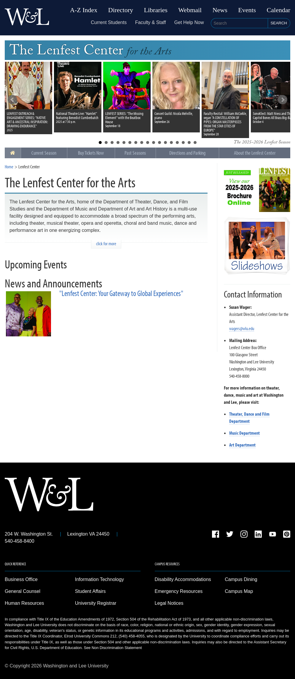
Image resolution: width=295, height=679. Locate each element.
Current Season (43, 152)
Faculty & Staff (150, 22)
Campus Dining (241, 579)
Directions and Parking (187, 152)
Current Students (109, 22)
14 (177, 142)
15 (183, 142)
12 (165, 142)
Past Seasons (135, 152)
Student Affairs (90, 591)
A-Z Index (83, 10)
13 (171, 142)
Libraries (156, 10)
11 (159, 142)
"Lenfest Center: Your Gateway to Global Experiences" (121, 293)
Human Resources (24, 603)
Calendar (278, 10)
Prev (12, 100)
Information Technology (99, 579)
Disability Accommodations (183, 579)
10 (153, 142)
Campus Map (239, 591)
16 (189, 142)
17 (195, 142)
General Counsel (22, 591)
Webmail (190, 10)
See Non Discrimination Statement (113, 647)
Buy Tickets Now (91, 152)
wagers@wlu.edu (241, 328)
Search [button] (278, 23)
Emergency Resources (179, 591)
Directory (120, 10)
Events (247, 10)
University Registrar (96, 603)
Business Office (21, 579)
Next (282, 100)
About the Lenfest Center (254, 152)
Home (9, 167)
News (220, 10)
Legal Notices (169, 603)
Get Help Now (189, 22)
